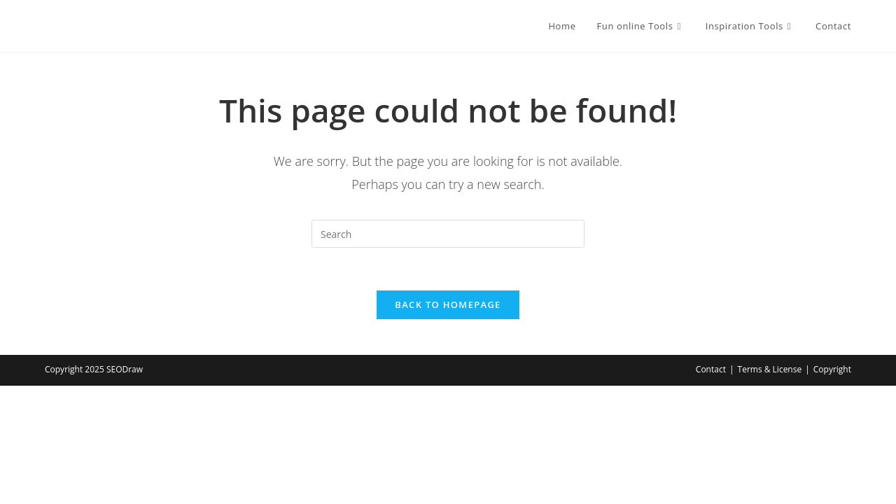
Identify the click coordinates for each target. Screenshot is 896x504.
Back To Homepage (447, 304)
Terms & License (770, 369)
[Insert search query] (448, 234)
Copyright (832, 369)
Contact (711, 369)
